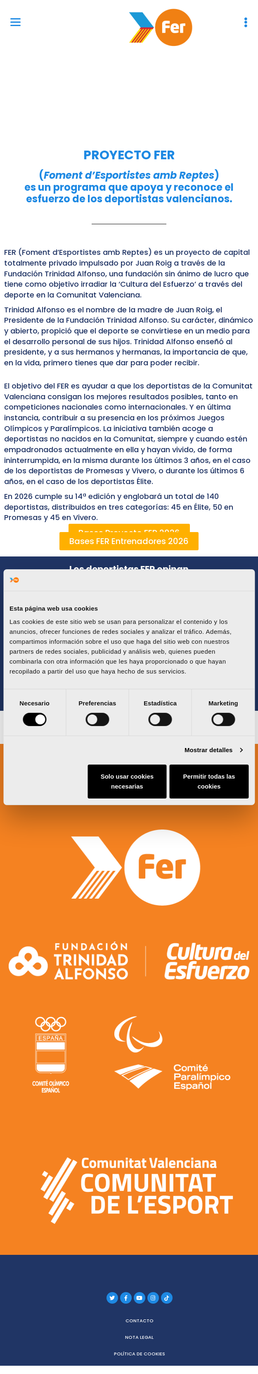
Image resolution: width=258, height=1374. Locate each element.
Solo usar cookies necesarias (127, 781)
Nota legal (139, 1337)
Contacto (139, 1320)
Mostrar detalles (209, 749)
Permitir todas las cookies (209, 781)
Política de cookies (139, 1353)
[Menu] (15, 21)
